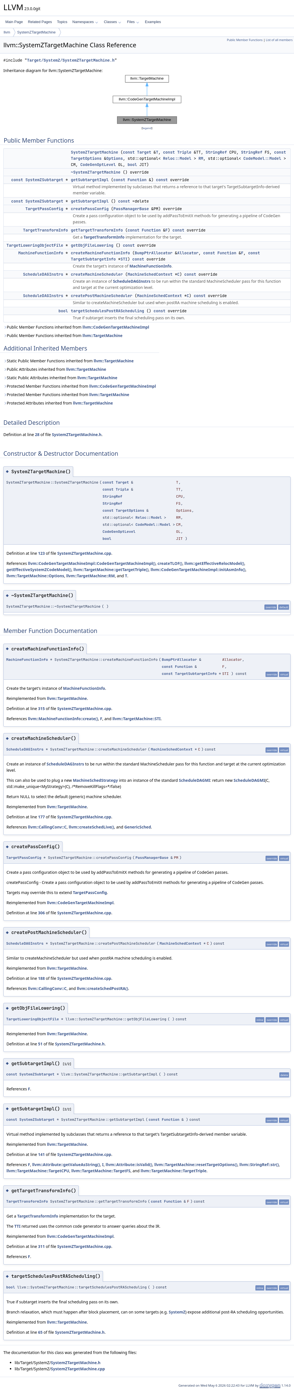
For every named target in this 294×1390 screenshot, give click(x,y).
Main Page (14, 22)
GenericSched (137, 827)
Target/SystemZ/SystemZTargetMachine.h (71, 60)
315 (41, 708)
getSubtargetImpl (90, 179)
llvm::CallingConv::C (47, 827)
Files (133, 22)
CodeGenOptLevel (98, 164)
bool (132, 164)
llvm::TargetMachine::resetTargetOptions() (195, 1164)
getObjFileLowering (92, 245)
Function (136, 179)
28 (37, 434)
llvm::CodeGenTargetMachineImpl (115, 327)
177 (41, 816)
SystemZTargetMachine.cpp (84, 553)
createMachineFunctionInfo (100, 252)
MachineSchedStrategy (95, 780)
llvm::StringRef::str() (259, 1164)
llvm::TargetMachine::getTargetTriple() (111, 569)
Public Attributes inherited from (54, 369)
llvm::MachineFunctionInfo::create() (63, 718)
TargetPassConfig (44, 208)
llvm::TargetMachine (102, 335)
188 (41, 978)
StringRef (216, 152)
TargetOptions (86, 158)
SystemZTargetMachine (36, 32)
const (129, 152)
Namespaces (85, 22)
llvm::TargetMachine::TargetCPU (37, 1170)
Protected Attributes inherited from (58, 403)
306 (41, 912)
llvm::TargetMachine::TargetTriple (174, 1170)
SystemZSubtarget (44, 179)
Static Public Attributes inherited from (60, 377)
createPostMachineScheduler (101, 295)
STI (123, 259)
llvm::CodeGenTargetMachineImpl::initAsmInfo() (198, 569)
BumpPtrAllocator (153, 252)
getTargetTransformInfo (97, 230)
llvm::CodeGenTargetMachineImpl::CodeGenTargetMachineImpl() (91, 563)
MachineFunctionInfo (40, 252)
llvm (7, 32)
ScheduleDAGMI (194, 780)
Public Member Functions (244, 40)
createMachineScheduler (97, 274)
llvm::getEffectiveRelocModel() (214, 563)
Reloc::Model (177, 158)
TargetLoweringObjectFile (34, 245)
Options (114, 158)
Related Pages (40, 22)
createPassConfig (90, 208)
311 (41, 1246)
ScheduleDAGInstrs (43, 274)
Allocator (188, 252)
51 (40, 1044)
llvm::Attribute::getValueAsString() (66, 1164)
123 (41, 553)
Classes (112, 22)
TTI (17, 1226)
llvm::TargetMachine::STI (137, 718)
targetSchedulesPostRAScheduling (107, 310)
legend (147, 128)
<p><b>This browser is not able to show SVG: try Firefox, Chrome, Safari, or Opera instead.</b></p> (147, 99)
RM (200, 158)
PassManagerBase (131, 208)
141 (41, 1154)
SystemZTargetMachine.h (76, 434)
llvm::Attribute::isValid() (129, 1164)
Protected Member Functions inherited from (79, 386)
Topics (62, 22)
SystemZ (177, 1312)
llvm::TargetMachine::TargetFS (100, 1170)
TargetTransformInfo (45, 230)
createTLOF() (170, 563)
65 (40, 1332)
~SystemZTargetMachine (95, 172)
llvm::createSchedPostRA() (102, 988)
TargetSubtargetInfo (93, 259)
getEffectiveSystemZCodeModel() (38, 569)
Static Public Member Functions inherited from (68, 360)
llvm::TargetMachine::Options (35, 575)
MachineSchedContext (149, 274)
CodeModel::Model (262, 158)
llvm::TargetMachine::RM (90, 575)
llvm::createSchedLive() (91, 827)
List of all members (279, 40)
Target (144, 152)
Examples (153, 22)
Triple (184, 152)
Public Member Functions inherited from (76, 327)
